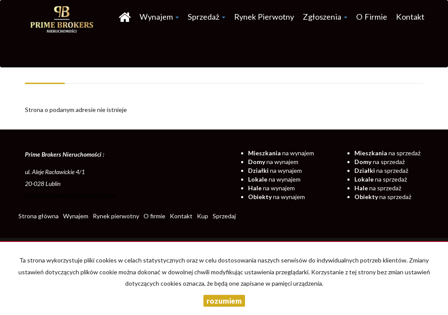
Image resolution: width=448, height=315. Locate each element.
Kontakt (410, 16)
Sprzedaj (224, 216)
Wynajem (75, 216)
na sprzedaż (387, 153)
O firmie (371, 16)
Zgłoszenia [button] (325, 16)
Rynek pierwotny (264, 16)
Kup (202, 216)
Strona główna (38, 216)
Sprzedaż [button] (206, 16)
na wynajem (281, 153)
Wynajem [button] (159, 16)
